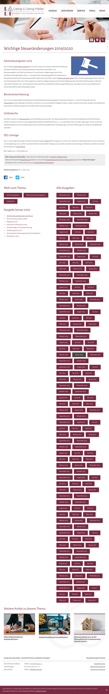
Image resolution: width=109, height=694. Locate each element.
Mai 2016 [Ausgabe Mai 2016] (76, 460)
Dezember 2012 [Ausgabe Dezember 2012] (95, 552)
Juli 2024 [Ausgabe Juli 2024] (78, 232)
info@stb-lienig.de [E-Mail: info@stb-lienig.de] (35, 676)
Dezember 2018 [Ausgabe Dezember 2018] (95, 386)
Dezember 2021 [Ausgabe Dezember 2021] (95, 300)
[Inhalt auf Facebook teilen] (9, 177)
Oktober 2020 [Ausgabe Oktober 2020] (63, 336)
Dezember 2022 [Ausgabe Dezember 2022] (64, 275)
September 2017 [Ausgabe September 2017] (80, 423)
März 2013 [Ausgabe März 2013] (89, 546)
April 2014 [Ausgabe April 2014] (89, 515)
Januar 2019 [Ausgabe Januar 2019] (79, 386)
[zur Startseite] (24, 11)
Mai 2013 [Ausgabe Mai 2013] (62, 546)
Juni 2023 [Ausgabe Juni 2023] (62, 263)
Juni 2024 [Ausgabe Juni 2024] (91, 232)
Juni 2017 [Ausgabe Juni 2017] (90, 429)
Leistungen (67, 11)
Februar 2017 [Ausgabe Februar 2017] (63, 441)
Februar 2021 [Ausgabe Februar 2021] (77, 324)
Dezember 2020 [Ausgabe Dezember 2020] (64, 330)
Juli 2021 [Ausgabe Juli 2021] (95, 312)
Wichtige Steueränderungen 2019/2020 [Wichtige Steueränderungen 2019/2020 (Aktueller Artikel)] (20, 216)
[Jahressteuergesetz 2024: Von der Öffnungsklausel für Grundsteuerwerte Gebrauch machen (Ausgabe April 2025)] (89, 636)
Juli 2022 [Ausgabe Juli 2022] (77, 287)
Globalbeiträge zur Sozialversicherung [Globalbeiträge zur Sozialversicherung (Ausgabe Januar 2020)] (19, 227)
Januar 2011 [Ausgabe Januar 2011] (63, 607)
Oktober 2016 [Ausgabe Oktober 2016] (81, 447)
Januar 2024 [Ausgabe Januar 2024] (79, 244)
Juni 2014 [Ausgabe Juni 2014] (62, 515)
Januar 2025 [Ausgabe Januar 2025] (93, 214)
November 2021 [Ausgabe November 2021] (64, 306)
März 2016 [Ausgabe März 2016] (62, 466)
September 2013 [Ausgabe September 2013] (80, 533)
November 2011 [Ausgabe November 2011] (82, 583)
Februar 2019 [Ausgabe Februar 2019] (63, 386)
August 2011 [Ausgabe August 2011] (97, 589)
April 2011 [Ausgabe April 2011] (62, 601)
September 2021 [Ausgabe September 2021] (64, 312)
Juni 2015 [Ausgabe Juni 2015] (90, 484)
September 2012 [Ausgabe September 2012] (64, 564)
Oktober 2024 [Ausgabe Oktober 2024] (63, 226)
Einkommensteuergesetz (65, 78)
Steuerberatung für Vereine (55, 160)
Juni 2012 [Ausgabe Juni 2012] (62, 570)
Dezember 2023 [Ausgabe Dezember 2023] (95, 244)
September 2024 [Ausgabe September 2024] (81, 226)
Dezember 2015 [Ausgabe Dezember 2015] (64, 472)
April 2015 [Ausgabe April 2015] (75, 490)
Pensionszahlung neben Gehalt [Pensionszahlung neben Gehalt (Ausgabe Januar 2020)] (17, 219)
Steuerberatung (25, 160)
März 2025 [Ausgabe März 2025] (62, 214)
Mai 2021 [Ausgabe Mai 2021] (89, 318)
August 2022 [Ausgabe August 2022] (63, 287)
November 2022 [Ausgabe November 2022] (82, 275)
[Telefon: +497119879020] (36, 670)
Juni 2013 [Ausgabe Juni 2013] (90, 539)
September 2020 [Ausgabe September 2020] (81, 336)
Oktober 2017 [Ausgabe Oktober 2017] (63, 423)
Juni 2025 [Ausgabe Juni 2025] (62, 207)
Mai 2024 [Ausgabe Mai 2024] (62, 238)
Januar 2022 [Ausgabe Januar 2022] (79, 300)
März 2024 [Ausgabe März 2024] (90, 238)
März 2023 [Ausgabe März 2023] (62, 269)
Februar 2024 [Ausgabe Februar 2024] (63, 244)
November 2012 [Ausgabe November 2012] (64, 558)
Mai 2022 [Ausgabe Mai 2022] (62, 293)
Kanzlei (53, 11)
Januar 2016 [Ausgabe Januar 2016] (93, 466)
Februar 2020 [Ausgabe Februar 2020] (63, 355)
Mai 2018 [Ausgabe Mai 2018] (76, 404)
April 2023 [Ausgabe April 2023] (89, 263)
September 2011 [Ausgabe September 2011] (80, 589)
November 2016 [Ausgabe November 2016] (64, 447)
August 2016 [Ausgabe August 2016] (81, 453)
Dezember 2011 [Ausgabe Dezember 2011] (64, 583)
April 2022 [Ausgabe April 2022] (76, 293)
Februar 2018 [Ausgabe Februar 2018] (77, 410)
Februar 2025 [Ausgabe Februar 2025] (77, 214)
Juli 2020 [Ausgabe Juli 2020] (78, 343)
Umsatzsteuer (8, 103)
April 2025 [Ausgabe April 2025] (89, 207)
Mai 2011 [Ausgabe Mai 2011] (88, 595)
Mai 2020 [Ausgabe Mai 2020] (62, 349)
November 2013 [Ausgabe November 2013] (82, 527)
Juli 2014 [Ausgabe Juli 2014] (95, 509)
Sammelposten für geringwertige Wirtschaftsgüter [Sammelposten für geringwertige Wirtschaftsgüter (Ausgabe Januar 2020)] (23, 233)
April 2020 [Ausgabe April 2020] (76, 349)
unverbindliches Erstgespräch (43, 163)
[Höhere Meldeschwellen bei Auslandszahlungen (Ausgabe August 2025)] (19, 635)
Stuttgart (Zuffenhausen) (59, 157)
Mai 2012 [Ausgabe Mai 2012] (75, 570)
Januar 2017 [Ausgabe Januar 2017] (79, 441)
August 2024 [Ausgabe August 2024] (63, 232)
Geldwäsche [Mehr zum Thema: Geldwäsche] (11, 201)
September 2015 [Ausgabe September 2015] (80, 478)
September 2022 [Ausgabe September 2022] (80, 281)
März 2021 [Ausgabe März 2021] (62, 324)
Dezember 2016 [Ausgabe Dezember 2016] (95, 441)
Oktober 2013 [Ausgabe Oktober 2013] (63, 533)
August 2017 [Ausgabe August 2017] (63, 429)
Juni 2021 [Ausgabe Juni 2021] (62, 318)
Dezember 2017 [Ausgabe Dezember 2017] (64, 416)
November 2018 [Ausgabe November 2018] (64, 392)
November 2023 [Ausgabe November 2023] (64, 250)
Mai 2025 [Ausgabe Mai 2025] (76, 207)
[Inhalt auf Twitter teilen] (21, 177)
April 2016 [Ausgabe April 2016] (89, 460)
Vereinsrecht (69, 160)
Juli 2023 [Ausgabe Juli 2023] (95, 257)
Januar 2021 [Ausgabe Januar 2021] (93, 324)
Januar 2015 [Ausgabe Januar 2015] (79, 496)
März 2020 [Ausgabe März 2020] (90, 349)
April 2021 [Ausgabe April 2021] (75, 318)
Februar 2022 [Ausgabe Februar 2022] (63, 300)
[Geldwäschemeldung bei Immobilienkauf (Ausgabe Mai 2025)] (54, 634)
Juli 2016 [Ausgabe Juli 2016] (95, 453)
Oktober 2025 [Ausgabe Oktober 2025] (81, 195)
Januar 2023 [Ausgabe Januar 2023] (93, 269)
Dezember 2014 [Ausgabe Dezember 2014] (95, 496)
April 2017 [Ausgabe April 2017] (75, 435)
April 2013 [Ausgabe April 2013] (75, 546)
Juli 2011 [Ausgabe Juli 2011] (62, 595)
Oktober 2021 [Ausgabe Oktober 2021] (81, 306)
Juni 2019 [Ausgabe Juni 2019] (90, 373)
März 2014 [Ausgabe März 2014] (62, 521)
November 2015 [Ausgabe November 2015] (82, 472)
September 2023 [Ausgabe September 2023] (64, 257)
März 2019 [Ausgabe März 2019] (89, 380)
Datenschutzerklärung (97, 674)
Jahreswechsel (24, 119)
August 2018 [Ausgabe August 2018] (81, 398)
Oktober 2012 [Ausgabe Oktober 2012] (81, 558)
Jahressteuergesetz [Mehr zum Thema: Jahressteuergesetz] (13, 195)
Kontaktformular (99, 671)
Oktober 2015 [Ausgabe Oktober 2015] (63, 478)
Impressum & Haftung (97, 676)
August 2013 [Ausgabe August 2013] (63, 539)
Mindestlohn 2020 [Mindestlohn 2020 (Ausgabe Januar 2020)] (13, 236)
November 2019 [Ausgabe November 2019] (82, 361)
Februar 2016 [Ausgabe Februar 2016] (77, 466)
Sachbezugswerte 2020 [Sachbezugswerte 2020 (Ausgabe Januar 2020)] (14, 230)
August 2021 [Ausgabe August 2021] (81, 312)
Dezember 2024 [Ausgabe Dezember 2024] (64, 220)
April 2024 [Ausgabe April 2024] (76, 238)
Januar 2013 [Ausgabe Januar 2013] (78, 552)
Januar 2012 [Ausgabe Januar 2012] (93, 576)
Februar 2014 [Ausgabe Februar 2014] (77, 521)
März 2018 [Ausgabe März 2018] (62, 410)
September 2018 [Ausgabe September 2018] (64, 398)
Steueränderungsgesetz (22, 67)
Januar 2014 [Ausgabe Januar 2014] (93, 521)
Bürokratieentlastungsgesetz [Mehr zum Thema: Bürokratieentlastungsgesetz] (36, 195)
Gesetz (47, 141)
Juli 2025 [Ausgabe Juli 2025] (96, 201)
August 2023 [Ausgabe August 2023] (81, 257)
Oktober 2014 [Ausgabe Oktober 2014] (81, 503)
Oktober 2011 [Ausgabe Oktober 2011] (63, 589)
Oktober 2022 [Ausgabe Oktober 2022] (63, 281)
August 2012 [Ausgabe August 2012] (81, 564)
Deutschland (20, 147)
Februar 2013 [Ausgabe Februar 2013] (63, 552)
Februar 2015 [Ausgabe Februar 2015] (63, 496)
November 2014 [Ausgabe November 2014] (64, 503)
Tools (92, 11)
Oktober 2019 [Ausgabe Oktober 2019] (63, 367)
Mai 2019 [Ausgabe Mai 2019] (62, 380)
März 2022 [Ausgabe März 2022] (90, 293)
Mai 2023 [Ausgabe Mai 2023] (76, 263)
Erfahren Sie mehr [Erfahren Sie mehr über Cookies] (41, 691)
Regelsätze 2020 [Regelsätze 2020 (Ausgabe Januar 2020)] (12, 222)
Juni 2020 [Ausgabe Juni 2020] (91, 343)
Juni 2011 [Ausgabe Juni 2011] (75, 595)
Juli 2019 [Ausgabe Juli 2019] (77, 373)
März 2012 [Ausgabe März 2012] (62, 576)
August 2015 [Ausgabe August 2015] (63, 484)
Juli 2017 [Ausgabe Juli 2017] (77, 429)
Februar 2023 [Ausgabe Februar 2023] (77, 269)
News (102, 11)
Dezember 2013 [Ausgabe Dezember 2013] (64, 527)
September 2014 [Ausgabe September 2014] (64, 509)
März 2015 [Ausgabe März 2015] (89, 490)
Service (81, 11)
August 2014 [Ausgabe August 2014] (81, 509)
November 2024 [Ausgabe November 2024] (82, 220)
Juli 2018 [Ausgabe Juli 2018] (95, 398)
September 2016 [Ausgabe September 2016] (64, 453)
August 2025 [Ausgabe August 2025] (81, 201)
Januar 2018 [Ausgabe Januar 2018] (93, 410)
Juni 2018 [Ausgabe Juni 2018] (62, 404)
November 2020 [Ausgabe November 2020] (82, 330)
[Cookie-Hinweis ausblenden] (106, 690)
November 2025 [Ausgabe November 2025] (64, 195)
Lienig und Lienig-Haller (27, 665)
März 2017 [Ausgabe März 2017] (89, 435)
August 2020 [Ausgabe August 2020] (63, 343)
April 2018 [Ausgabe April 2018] (89, 404)
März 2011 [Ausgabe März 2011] (76, 601)
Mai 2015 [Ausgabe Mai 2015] (62, 490)
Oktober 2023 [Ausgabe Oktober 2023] (81, 250)
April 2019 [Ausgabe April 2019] (75, 380)
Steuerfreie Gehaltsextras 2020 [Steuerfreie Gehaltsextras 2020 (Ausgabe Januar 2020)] (17, 225)
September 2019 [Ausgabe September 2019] (80, 367)
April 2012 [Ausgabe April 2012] (89, 570)
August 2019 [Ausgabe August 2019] (63, 373)
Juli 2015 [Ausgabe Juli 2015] (77, 484)
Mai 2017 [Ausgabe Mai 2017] (62, 435)
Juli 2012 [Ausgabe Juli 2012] (95, 564)
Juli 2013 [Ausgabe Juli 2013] (77, 539)
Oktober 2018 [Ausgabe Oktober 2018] (81, 392)
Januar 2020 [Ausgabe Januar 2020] (79, 355)
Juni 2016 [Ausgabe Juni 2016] (62, 460)
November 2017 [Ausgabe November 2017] (82, 416)
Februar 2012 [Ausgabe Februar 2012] (77, 576)
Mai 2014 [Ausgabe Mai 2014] (76, 515)
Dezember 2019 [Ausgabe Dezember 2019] (64, 361)
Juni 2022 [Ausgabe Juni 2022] (91, 287)
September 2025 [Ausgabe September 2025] (64, 201)
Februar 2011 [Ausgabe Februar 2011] (91, 601)
